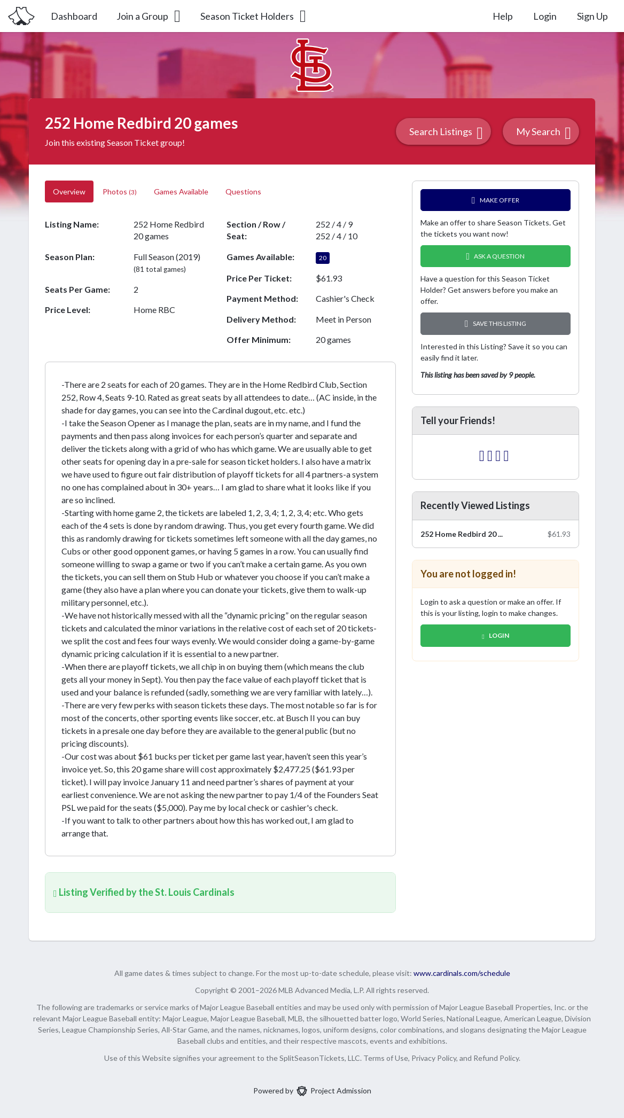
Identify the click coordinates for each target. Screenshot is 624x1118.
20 (322, 258)
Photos (120, 191)
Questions (244, 191)
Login (545, 16)
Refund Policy (496, 1057)
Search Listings (446, 133)
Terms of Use (385, 1057)
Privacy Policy (433, 1057)
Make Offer (495, 200)
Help (503, 16)
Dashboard (74, 16)
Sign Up (592, 16)
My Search (543, 133)
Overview (69, 191)
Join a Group (149, 16)
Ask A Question (495, 256)
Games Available (181, 191)
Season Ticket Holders (254, 16)
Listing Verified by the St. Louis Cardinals (144, 892)
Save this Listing (495, 323)
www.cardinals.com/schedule (462, 973)
